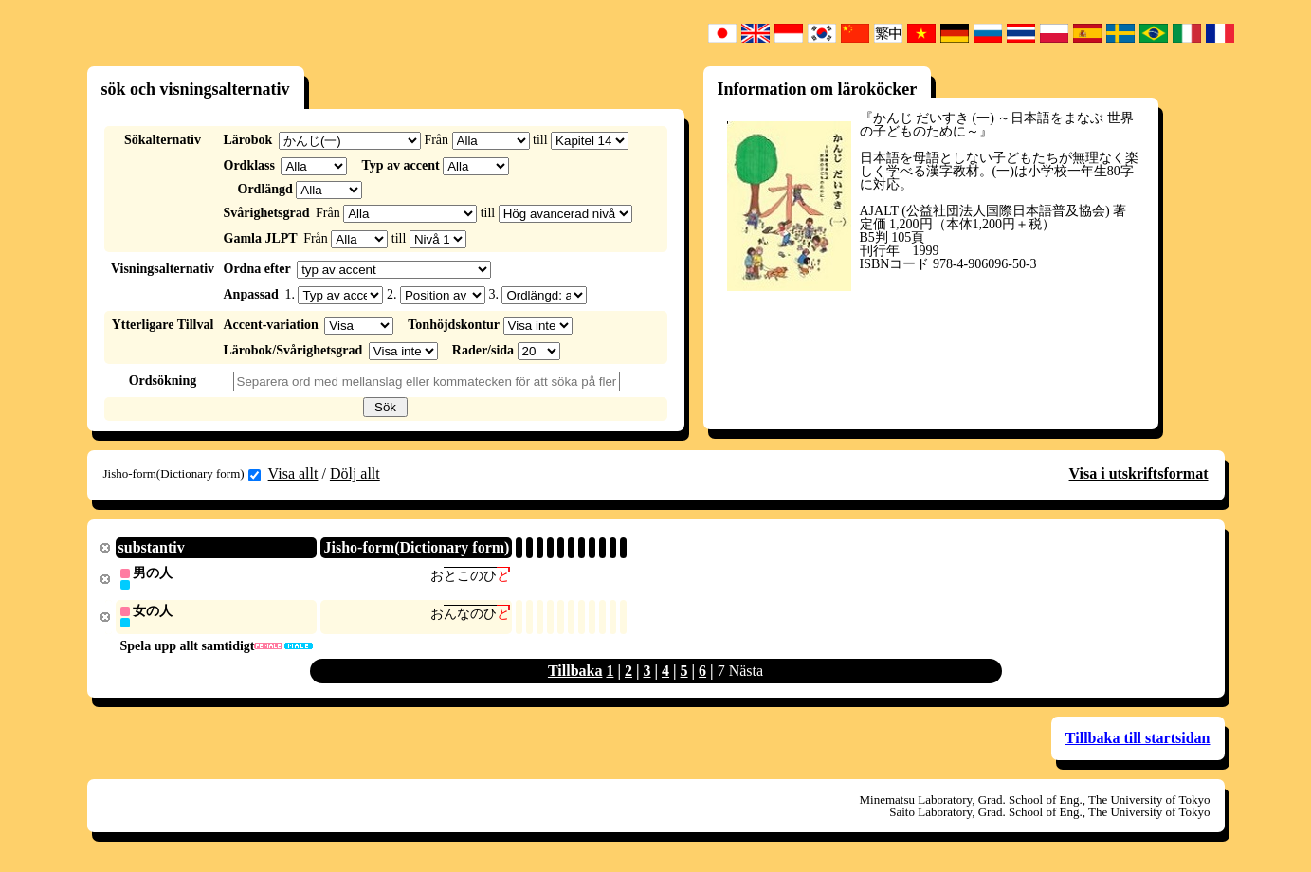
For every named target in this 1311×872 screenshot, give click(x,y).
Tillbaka (575, 672)
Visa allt (293, 473)
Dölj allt (355, 473)
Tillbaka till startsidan (1138, 740)
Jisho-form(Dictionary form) (182, 473)
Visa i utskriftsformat (1139, 473)
